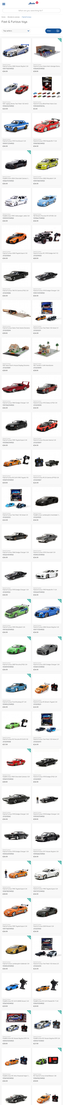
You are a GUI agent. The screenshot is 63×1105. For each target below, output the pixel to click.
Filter (53, 30)
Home (3, 17)
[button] (58, 4)
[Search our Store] (31, 10)
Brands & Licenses (14, 17)
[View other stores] (37, 2)
